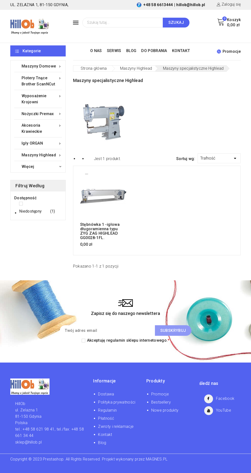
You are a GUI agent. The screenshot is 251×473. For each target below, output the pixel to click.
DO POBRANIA (154, 50)
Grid (80, 158)
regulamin (115, 340)
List (89, 158)
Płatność (106, 418)
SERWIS (114, 50)
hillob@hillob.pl (190, 4)
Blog (102, 442)
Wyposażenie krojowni (42, 98)
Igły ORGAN (42, 143)
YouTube (223, 410)
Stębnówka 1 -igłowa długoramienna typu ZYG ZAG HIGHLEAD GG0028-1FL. (100, 231)
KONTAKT (181, 50)
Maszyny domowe (42, 66)
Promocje (229, 51)
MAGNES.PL (157, 459)
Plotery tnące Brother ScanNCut (42, 80)
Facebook (225, 398)
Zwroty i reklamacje (116, 426)
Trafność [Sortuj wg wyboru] (219, 157)
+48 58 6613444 (158, 4)
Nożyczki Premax (42, 114)
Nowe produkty (165, 410)
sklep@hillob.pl (28, 442)
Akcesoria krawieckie (42, 128)
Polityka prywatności (116, 402)
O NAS (96, 50)
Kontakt (105, 434)
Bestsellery (161, 402)
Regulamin (107, 410)
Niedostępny (37, 211)
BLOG (131, 50)
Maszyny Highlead (42, 155)
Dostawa (106, 394)
